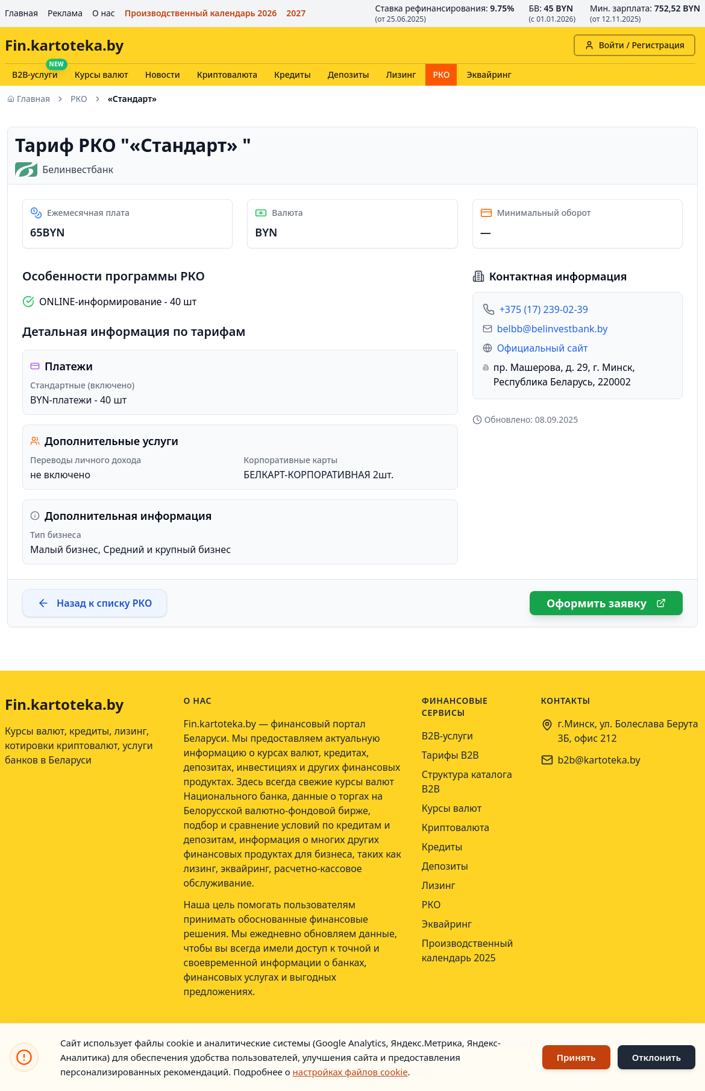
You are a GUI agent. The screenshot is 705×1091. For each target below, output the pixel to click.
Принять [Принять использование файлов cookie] (576, 1057)
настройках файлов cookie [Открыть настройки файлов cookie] (350, 1072)
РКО (441, 74)
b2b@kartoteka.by (599, 760)
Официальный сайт (542, 348)
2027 (296, 13)
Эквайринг (488, 74)
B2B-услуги (35, 74)
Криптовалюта (227, 74)
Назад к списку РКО (94, 603)
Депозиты (348, 74)
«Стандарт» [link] (132, 98)
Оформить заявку (606, 603)
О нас (103, 13)
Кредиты (292, 74)
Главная (21, 13)
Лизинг (401, 74)
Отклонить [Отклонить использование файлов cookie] (656, 1057)
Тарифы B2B (450, 755)
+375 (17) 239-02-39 (544, 309)
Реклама (65, 13)
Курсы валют (101, 74)
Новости (162, 74)
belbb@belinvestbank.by (552, 328)
